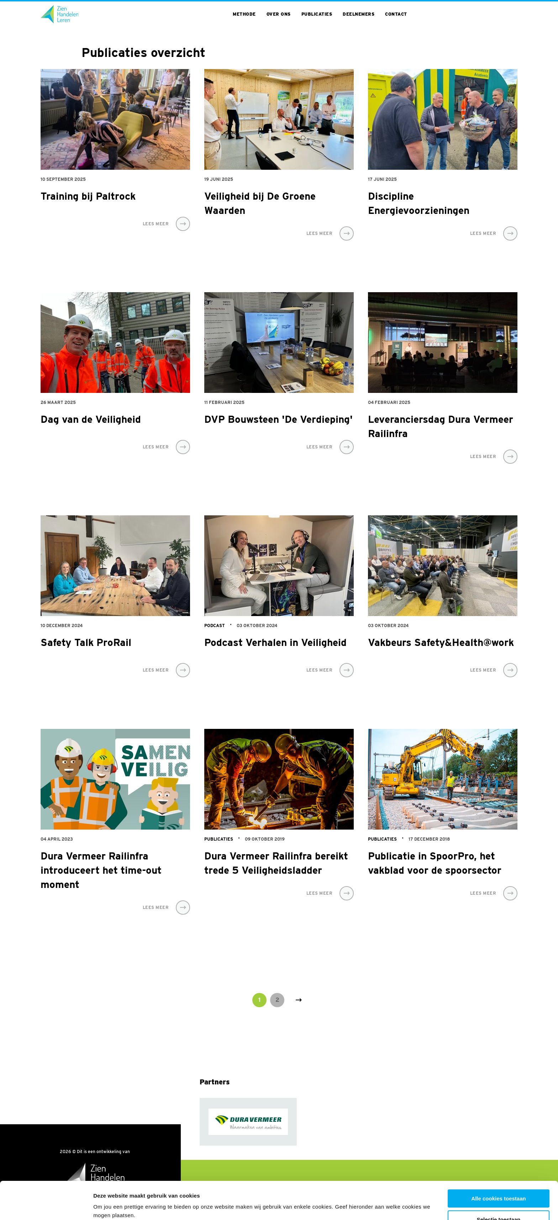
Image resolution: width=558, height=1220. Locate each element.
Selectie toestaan (499, 1182)
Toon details (383, 1201)
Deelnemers (358, 14)
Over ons (279, 14)
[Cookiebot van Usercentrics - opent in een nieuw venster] (46, 1206)
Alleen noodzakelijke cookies (499, 1202)
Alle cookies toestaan (498, 1161)
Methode (244, 14)
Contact (396, 14)
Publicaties (316, 14)
